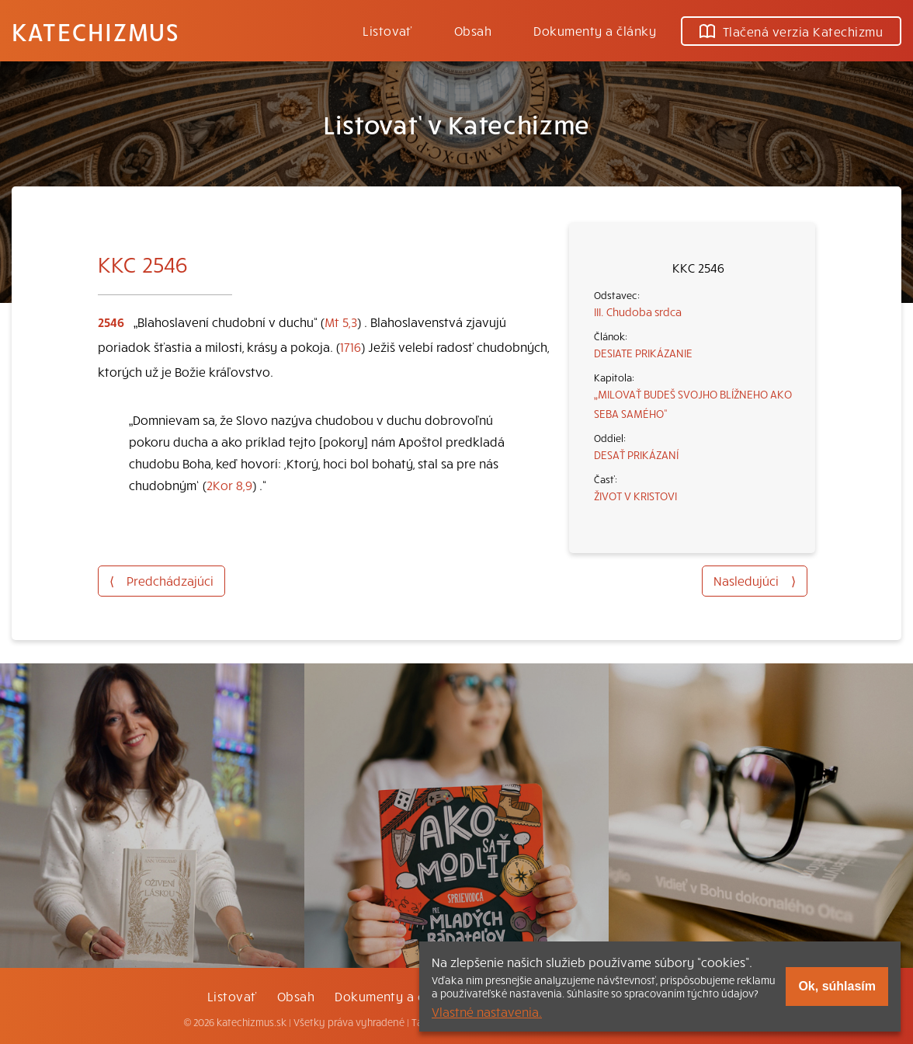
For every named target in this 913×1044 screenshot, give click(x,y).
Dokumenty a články (594, 30)
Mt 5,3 (341, 321)
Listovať (387, 30)
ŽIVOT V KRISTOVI (635, 496)
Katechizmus (95, 31)
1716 (350, 346)
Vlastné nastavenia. (487, 1011)
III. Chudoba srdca (638, 311)
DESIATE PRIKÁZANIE (643, 353)
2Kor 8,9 (229, 484)
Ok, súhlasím (837, 986)
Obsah (472, 30)
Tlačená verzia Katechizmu (791, 31)
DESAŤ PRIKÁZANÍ (636, 454)
